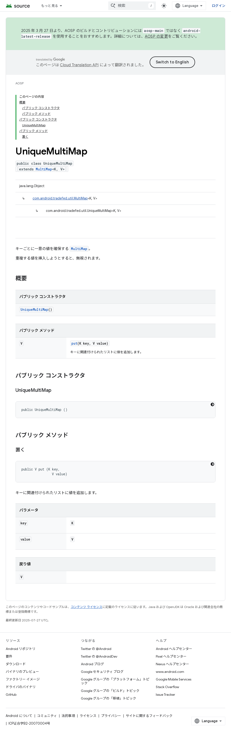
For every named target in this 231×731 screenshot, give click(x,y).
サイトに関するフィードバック (149, 716)
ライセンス (88, 716)
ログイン (218, 6)
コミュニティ (47, 716)
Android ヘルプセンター (174, 649)
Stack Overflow (167, 687)
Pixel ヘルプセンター (171, 656)
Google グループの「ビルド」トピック (110, 691)
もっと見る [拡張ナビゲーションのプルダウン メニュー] (49, 6)
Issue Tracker (165, 694)
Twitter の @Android (96, 649)
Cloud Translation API (79, 65)
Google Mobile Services (173, 679)
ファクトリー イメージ (23, 679)
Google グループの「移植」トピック (108, 698)
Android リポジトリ (20, 649)
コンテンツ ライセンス (86, 607)
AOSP (19, 83)
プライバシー (111, 716)
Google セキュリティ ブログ (102, 672)
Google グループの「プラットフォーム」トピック (115, 681)
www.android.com (170, 672)
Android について (19, 716)
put (74, 343)
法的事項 (68, 716)
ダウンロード (16, 664)
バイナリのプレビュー (22, 672)
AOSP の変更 (156, 36)
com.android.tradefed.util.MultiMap (60, 198)
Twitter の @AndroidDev (99, 656)
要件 (9, 656)
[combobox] (132, 5)
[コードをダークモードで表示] (212, 404)
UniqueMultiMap (34, 309)
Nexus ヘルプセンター (172, 664)
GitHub (11, 694)
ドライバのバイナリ (21, 687)
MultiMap (44, 169)
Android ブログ (92, 664)
